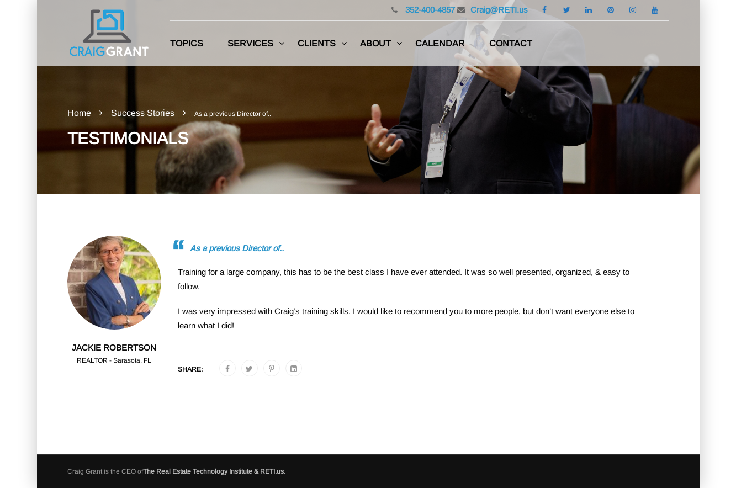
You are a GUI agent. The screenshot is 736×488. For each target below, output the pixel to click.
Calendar (440, 43)
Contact (510, 43)
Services (250, 43)
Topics (186, 43)
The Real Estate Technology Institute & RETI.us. (214, 471)
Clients (317, 43)
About (375, 43)
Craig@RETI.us (499, 9)
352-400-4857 (429, 9)
